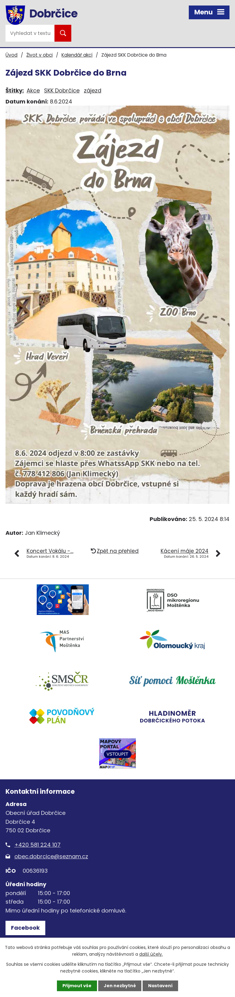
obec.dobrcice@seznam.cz (51, 856)
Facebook (25, 927)
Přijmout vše (76, 986)
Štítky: (15, 90)
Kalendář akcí (77, 55)
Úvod (11, 55)
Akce (33, 90)
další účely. (151, 954)
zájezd (92, 90)
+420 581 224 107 (37, 845)
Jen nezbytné (120, 986)
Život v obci (39, 55)
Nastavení (160, 986)
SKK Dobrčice (62, 90)
